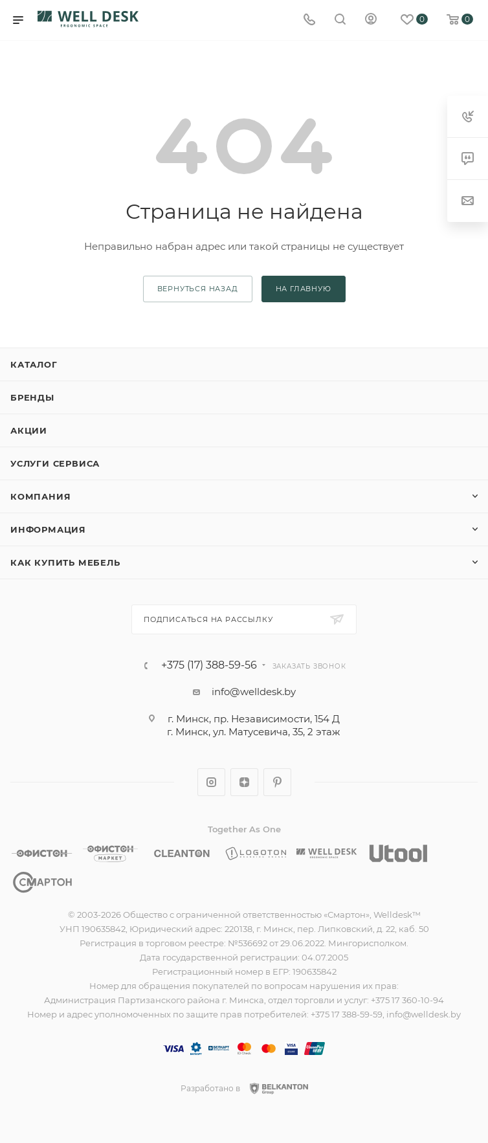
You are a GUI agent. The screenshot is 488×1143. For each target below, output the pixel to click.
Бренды (32, 397)
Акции (28, 430)
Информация (48, 529)
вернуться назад (197, 288)
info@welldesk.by (254, 691)
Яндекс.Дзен (244, 782)
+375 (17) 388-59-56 (209, 665)
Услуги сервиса (55, 463)
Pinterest (277, 782)
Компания (40, 496)
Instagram (211, 782)
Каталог (34, 364)
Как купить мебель (65, 562)
